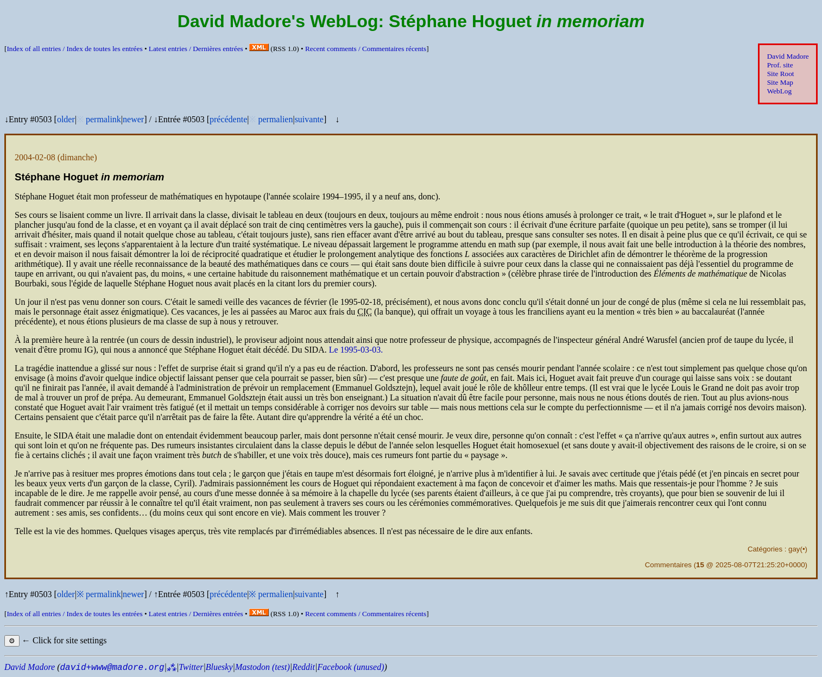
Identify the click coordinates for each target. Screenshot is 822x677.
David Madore (788, 56)
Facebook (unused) (350, 667)
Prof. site (780, 65)
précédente (228, 119)
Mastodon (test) (262, 667)
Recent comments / (365, 49)
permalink (103, 119)
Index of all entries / (74, 49)
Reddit (303, 667)
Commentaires (668, 565)
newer (133, 119)
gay (794, 549)
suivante (309, 119)
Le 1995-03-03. (356, 349)
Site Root (780, 74)
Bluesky (219, 667)
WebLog (779, 91)
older (66, 119)
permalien (275, 119)
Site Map (780, 82)
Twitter (191, 667)
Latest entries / (196, 49)
